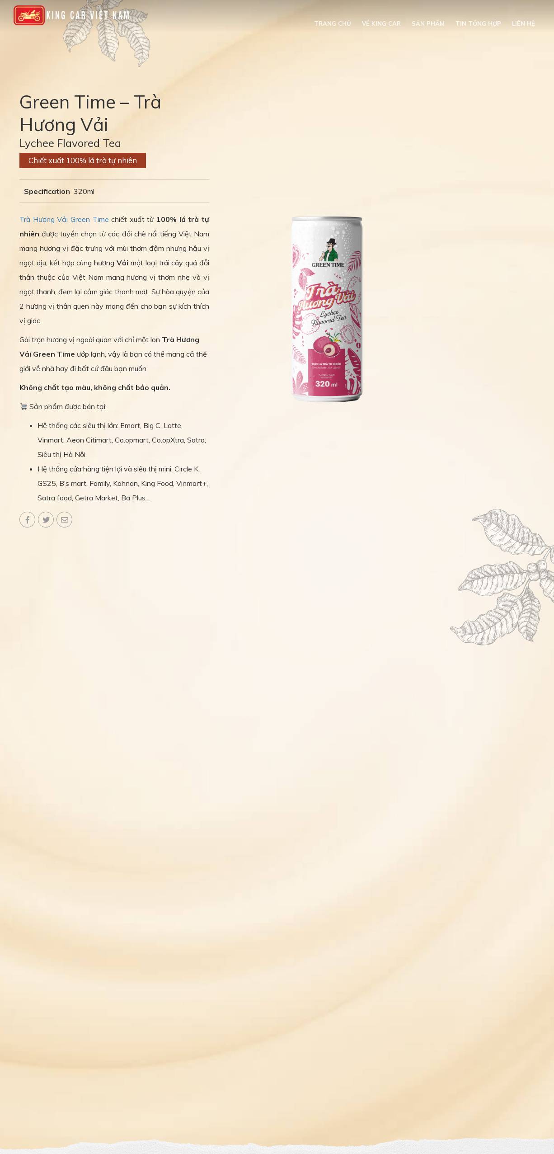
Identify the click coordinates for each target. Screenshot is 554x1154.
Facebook (27, 520)
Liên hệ (523, 23)
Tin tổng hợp (478, 23)
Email (64, 520)
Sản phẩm (428, 23)
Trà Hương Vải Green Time (64, 219)
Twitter (46, 520)
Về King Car (381, 23)
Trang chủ (332, 23)
